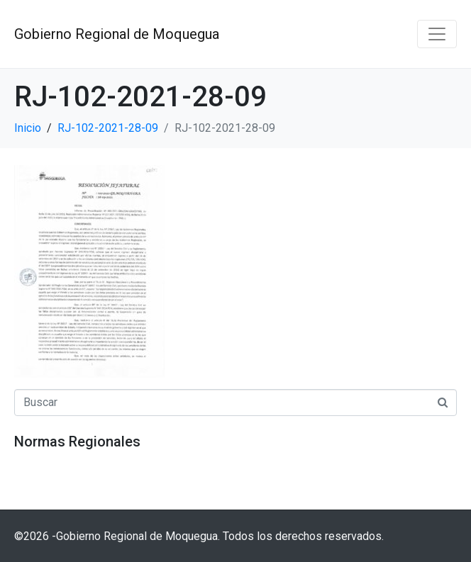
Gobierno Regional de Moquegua (116, 34)
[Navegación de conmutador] (437, 34)
